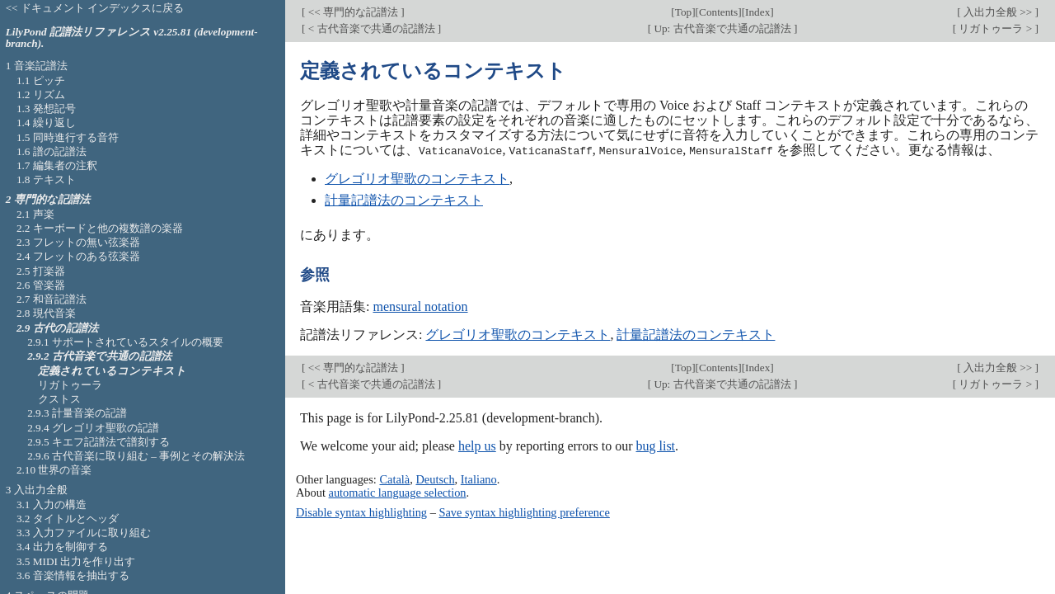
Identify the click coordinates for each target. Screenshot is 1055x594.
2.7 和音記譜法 (51, 299)
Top (683, 12)
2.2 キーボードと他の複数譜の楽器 (99, 228)
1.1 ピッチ (40, 80)
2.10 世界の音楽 (54, 470)
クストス (59, 399)
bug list (655, 445)
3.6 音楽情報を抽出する (72, 575)
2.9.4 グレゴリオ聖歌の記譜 (93, 428)
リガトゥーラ (70, 385)
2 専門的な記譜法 (48, 199)
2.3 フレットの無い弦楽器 (78, 242)
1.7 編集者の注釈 (56, 165)
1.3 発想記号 (46, 108)
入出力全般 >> (998, 12)
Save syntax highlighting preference (523, 511)
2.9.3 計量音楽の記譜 (77, 413)
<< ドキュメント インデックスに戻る (95, 8)
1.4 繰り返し (46, 122)
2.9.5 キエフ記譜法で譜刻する (98, 442)
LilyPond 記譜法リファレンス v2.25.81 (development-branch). (132, 38)
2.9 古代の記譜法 (57, 328)
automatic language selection (398, 492)
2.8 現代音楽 (46, 313)
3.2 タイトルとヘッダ (67, 518)
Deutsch (434, 479)
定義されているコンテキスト (112, 371)
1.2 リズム (40, 94)
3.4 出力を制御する (62, 546)
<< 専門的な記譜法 (353, 12)
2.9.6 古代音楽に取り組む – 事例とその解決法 (136, 456)
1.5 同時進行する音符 (67, 137)
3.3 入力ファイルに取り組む (83, 532)
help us (477, 445)
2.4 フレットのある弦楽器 (78, 256)
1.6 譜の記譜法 (51, 151)
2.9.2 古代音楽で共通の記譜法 (99, 356)
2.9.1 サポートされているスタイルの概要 (125, 342)
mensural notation (420, 306)
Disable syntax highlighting (361, 511)
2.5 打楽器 (40, 271)
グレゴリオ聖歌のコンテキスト (417, 178)
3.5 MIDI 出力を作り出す (75, 561)
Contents (718, 12)
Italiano (479, 479)
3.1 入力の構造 (51, 504)
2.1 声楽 (35, 214)
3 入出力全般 (37, 489)
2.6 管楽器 (40, 285)
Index (757, 12)
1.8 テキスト (46, 179)
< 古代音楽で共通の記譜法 (371, 28)
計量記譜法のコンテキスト (404, 199)
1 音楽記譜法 (37, 65)
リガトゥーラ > (995, 28)
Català (394, 479)
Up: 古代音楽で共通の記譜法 (722, 28)
